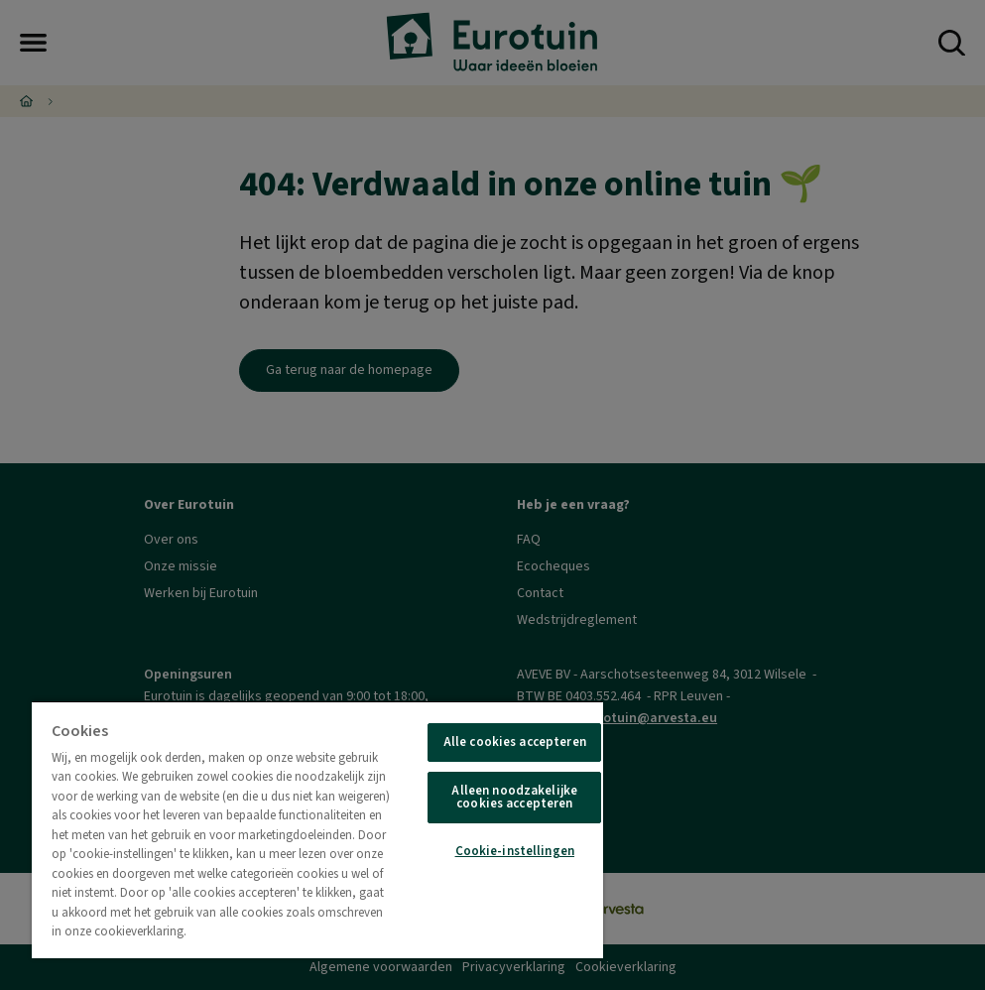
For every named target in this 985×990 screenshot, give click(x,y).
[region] (317, 829)
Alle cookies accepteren (514, 742)
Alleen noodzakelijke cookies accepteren (514, 797)
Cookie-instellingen (514, 851)
